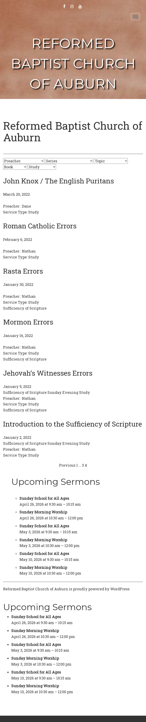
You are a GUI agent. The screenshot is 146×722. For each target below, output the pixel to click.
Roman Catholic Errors (39, 225)
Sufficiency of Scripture (25, 308)
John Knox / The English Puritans (58, 180)
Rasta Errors (23, 270)
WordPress (120, 588)
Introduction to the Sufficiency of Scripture (72, 423)
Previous (67, 465)
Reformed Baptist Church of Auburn (73, 63)
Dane (26, 206)
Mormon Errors (28, 321)
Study (33, 212)
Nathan (29, 251)
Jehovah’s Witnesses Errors (47, 372)
